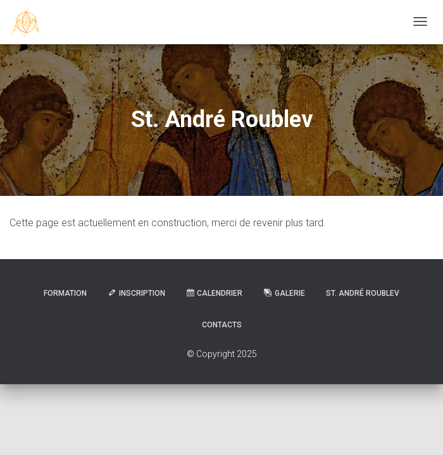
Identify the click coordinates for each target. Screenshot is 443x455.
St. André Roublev (362, 293)
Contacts (222, 324)
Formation (65, 293)
